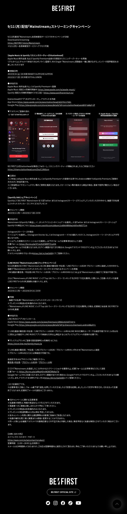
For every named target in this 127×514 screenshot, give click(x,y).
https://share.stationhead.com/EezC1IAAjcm (28, 169)
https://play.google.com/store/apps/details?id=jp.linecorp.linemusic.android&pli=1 (57, 324)
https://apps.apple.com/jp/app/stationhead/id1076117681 (44, 102)
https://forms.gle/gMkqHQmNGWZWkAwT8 (39, 371)
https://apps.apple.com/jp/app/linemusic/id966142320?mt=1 (47, 321)
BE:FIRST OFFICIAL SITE (63, 492)
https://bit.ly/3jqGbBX (43, 253)
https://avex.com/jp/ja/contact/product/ (26, 440)
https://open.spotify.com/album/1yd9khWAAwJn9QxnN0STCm (58, 225)
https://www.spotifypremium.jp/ (58, 92)
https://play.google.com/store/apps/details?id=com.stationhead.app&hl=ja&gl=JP (57, 105)
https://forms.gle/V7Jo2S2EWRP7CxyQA (37, 244)
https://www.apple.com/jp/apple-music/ (56, 89)
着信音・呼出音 (14, 362)
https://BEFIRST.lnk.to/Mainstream (24, 43)
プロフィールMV (45, 362)
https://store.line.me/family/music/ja (25, 343)
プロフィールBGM (29, 362)
